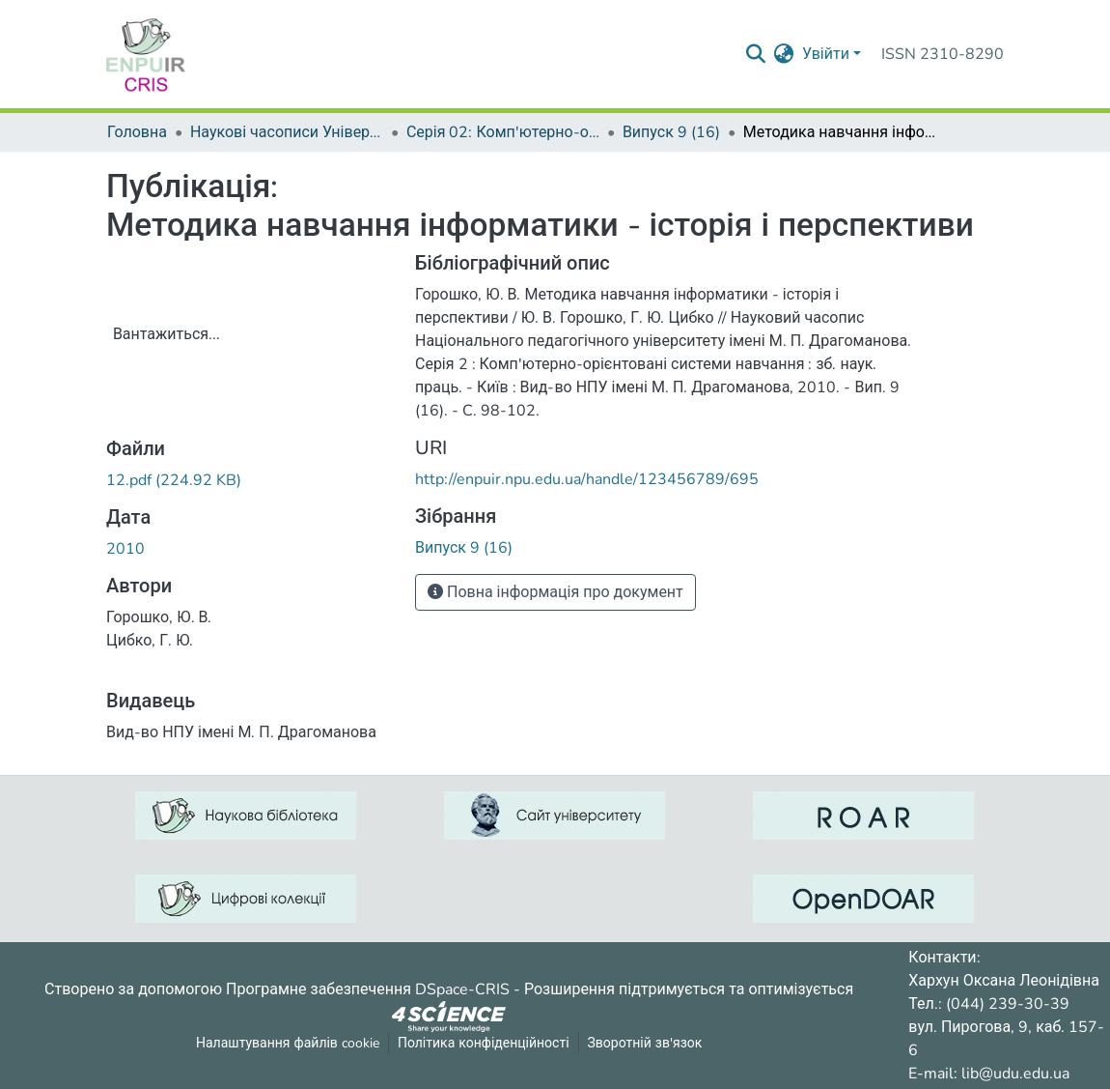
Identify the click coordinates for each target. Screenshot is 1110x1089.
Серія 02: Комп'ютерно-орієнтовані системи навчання (502, 132)
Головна (137, 132)
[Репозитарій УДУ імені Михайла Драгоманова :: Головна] (145, 54)
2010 (125, 548)
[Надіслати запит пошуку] (756, 54)
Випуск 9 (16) (671, 132)
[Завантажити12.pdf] (173, 480)
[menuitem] (784, 54)
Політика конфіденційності (483, 1043)
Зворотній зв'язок (645, 1043)
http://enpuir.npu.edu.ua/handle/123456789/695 (587, 479)
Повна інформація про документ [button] (555, 592)
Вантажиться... (166, 334)
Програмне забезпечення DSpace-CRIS (368, 989)
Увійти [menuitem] (825, 54)
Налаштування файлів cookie (287, 1043)
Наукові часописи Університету (286, 132)
